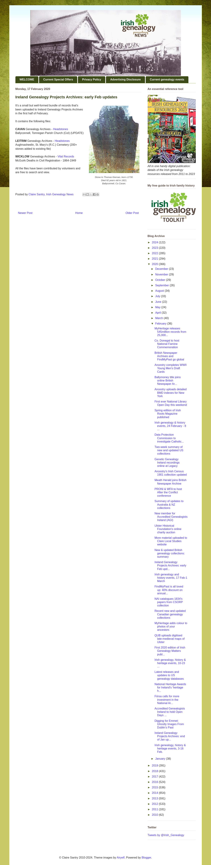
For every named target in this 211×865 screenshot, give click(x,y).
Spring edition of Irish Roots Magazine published (167, 413)
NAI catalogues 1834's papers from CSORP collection (168, 602)
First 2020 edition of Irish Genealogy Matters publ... (169, 651)
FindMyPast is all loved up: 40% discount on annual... (168, 590)
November (162, 274)
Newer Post (25, 212)
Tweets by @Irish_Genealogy (166, 835)
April (158, 312)
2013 (155, 798)
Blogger (146, 857)
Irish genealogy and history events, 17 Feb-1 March (170, 578)
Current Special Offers (58, 79)
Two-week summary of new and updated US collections (168, 450)
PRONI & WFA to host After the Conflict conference (168, 492)
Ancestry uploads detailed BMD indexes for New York (170, 392)
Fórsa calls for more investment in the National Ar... (166, 699)
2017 (155, 776)
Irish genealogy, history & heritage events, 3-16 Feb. (170, 748)
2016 (155, 781)
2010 (155, 814)
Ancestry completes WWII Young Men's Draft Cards (170, 368)
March (159, 318)
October (160, 279)
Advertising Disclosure (125, 79)
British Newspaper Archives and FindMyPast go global (169, 356)
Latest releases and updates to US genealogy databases (169, 675)
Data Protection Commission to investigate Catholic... (169, 438)
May (158, 307)
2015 (155, 787)
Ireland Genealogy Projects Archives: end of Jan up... (169, 736)
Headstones (60, 129)
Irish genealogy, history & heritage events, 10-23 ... (170, 663)
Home (79, 212)
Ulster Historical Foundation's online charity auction (167, 529)
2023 (155, 247)
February (161, 323)
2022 (155, 253)
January (160, 758)
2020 (155, 264)
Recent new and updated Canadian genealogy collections (170, 614)
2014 (155, 792)
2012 (155, 803)
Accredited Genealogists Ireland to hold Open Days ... (169, 712)
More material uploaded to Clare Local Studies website (170, 541)
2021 (155, 258)
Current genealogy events (167, 79)
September (162, 285)
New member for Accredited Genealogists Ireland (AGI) (170, 517)
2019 (155, 765)
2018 (155, 771)
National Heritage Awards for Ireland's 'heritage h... (170, 687)
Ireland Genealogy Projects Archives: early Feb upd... (170, 565)
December (162, 268)
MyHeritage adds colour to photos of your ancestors (170, 626)
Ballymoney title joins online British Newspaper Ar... (167, 380)
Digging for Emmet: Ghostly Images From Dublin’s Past (169, 724)
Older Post (132, 212)
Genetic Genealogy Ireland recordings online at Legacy (166, 462)
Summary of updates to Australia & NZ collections (168, 504)
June (158, 301)
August (160, 290)
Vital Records (65, 156)
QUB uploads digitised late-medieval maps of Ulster (169, 639)
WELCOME (27, 79)
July (158, 296)
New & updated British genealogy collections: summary (169, 553)
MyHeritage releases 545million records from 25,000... (170, 332)
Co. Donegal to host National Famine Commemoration (166, 344)
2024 (155, 242)
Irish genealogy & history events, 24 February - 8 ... (170, 426)
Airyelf (120, 857)
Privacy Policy (91, 79)
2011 (155, 809)
